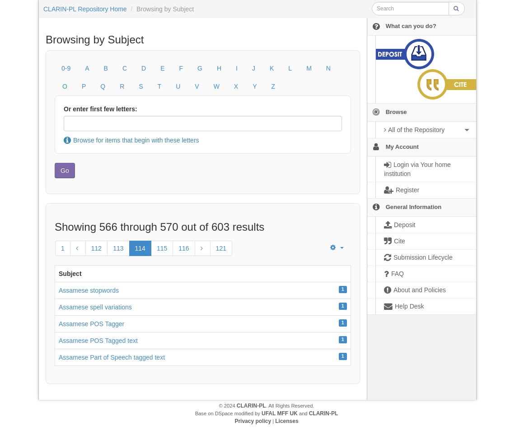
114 (140, 248)
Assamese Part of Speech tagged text (112, 357)
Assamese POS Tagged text (98, 340)
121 (221, 248)
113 (118, 248)
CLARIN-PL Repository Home (85, 9)
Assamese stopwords (89, 290)
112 (96, 248)
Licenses (286, 421)
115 (162, 248)
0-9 (65, 68)
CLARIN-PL (251, 406)
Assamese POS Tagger (91, 324)
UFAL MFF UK (280, 413)
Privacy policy (252, 421)
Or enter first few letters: (100, 109)
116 (183, 248)
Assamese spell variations (95, 307)
